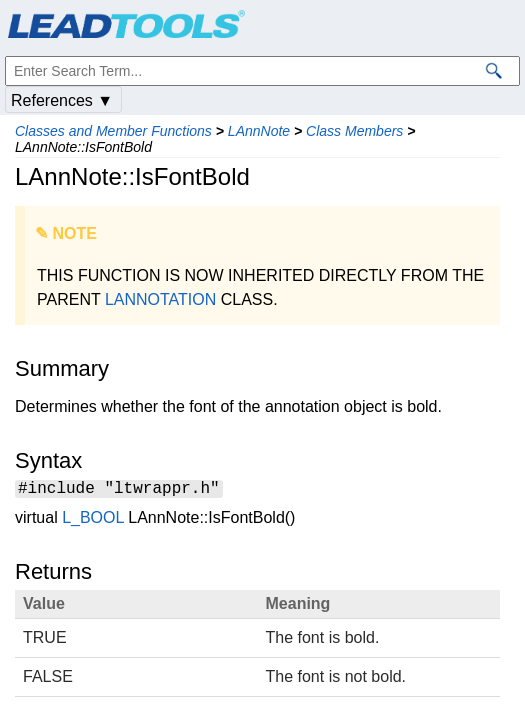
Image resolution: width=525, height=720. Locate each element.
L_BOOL (93, 520)
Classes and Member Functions (113, 131)
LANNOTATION (160, 299)
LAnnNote (259, 131)
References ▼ (62, 100)
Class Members (354, 131)
